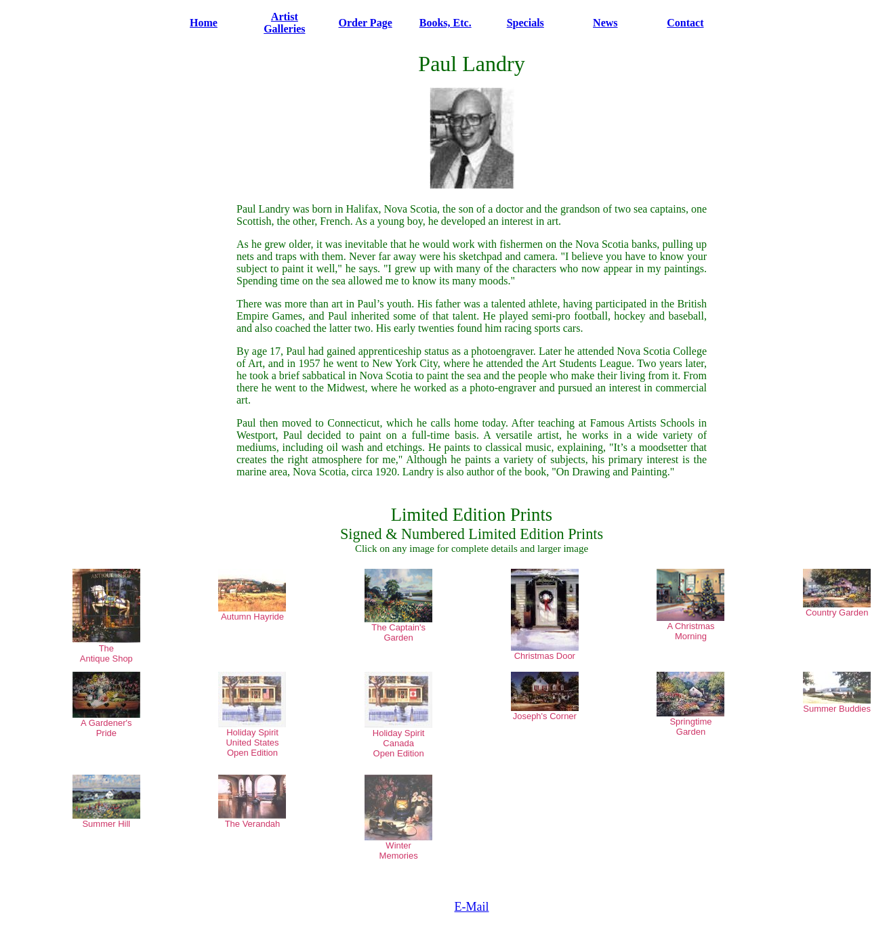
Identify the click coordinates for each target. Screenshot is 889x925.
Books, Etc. (445, 22)
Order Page (365, 22)
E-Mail (472, 906)
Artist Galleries (284, 23)
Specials (525, 22)
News (605, 22)
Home (204, 22)
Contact (685, 22)
